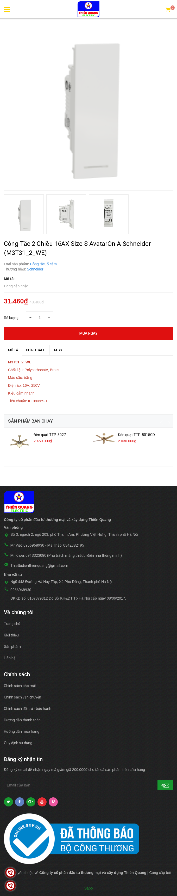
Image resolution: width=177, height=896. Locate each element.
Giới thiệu (11, 635)
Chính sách (36, 350)
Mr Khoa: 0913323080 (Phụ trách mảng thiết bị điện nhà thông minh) (66, 555)
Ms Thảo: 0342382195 (65, 545)
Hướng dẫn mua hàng (21, 731)
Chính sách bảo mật (20, 686)
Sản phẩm (12, 646)
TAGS (58, 350)
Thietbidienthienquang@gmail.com (39, 566)
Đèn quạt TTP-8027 (50, 435)
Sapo (88, 888)
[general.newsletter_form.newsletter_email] (88, 785)
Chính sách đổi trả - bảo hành (27, 709)
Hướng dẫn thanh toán (22, 720)
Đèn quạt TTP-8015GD (136, 435)
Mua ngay (88, 333)
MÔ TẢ (13, 350)
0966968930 (20, 590)
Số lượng (11, 318)
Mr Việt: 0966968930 (27, 545)
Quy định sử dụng (18, 743)
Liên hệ (9, 658)
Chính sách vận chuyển (22, 697)
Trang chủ (12, 624)
